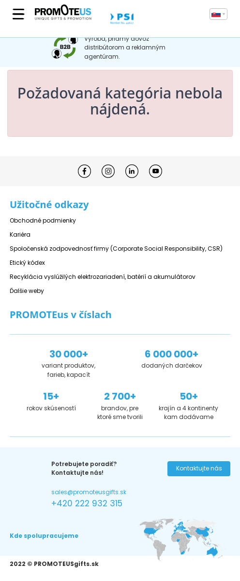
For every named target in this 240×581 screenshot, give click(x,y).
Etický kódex (27, 262)
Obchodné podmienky (43, 220)
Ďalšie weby (27, 291)
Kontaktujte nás (199, 468)
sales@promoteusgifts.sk (88, 492)
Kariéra (20, 234)
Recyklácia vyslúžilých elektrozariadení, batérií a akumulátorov (102, 277)
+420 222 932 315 (86, 503)
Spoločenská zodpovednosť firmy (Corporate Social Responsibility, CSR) (116, 248)
